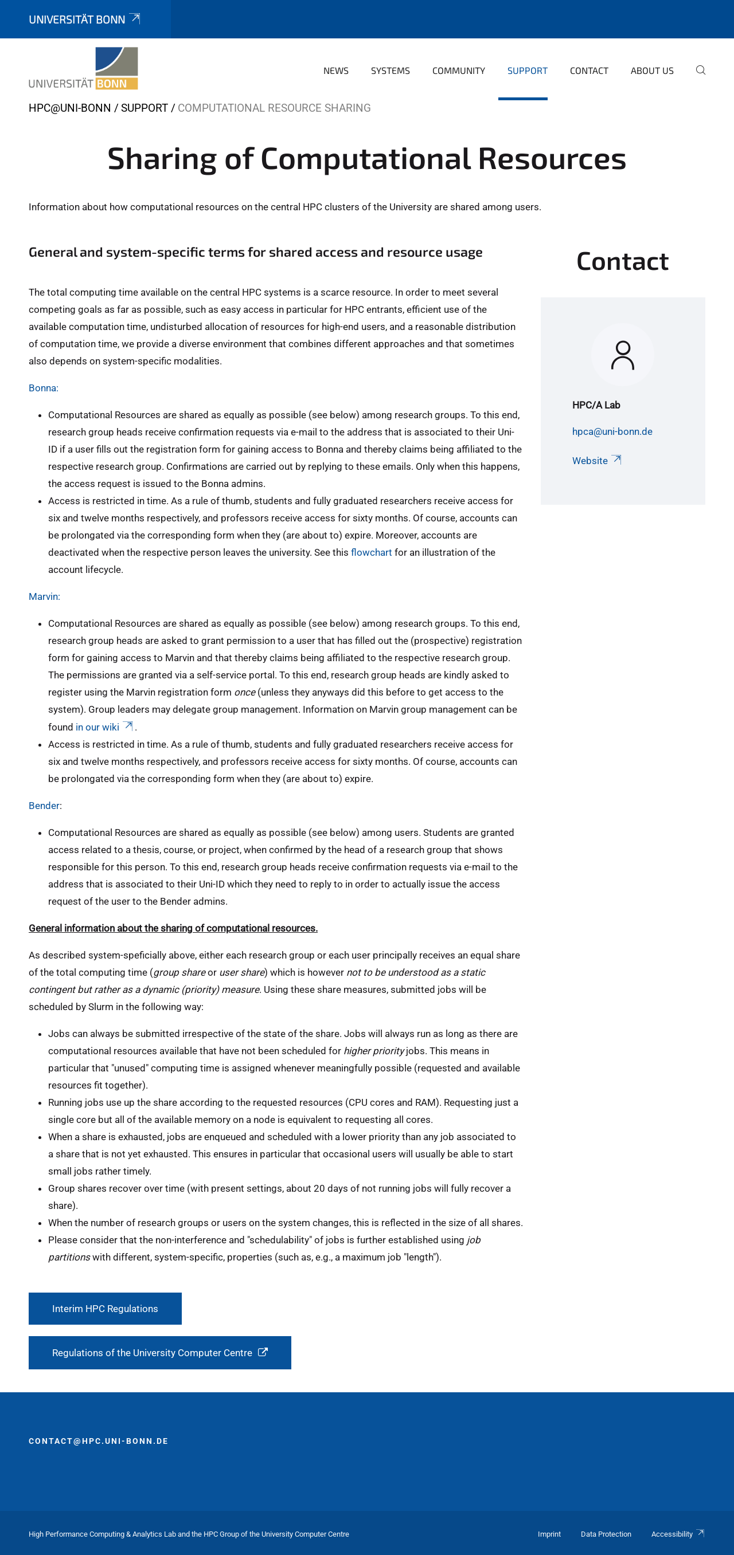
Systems (390, 70)
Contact (589, 70)
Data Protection (606, 1534)
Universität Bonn (85, 19)
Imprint (549, 1534)
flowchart (371, 552)
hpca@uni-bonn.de (612, 431)
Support (527, 70)
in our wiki (105, 727)
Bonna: (43, 388)
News (336, 70)
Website (597, 460)
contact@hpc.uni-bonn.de (99, 1441)
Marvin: (44, 596)
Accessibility (678, 1534)
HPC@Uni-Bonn (70, 108)
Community (458, 70)
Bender (44, 805)
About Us (652, 70)
